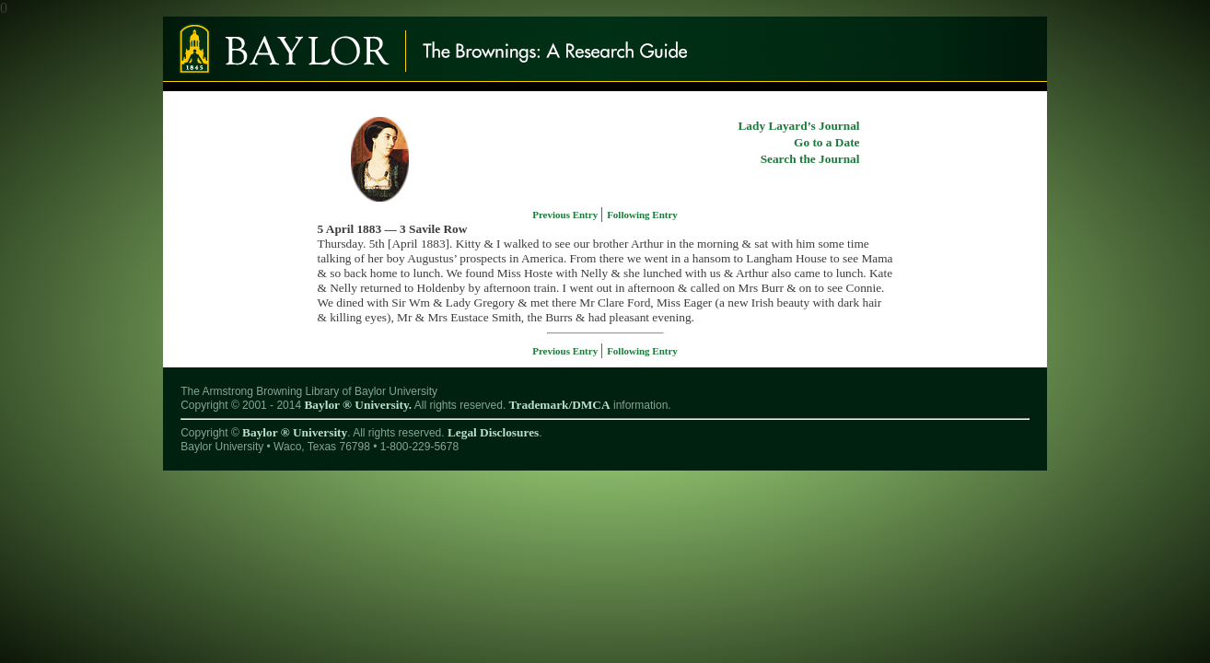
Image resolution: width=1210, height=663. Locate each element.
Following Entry (642, 214)
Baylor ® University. (358, 405)
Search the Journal (810, 159)
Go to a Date (826, 142)
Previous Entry (566, 214)
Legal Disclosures (493, 432)
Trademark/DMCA (560, 405)
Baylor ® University (294, 432)
